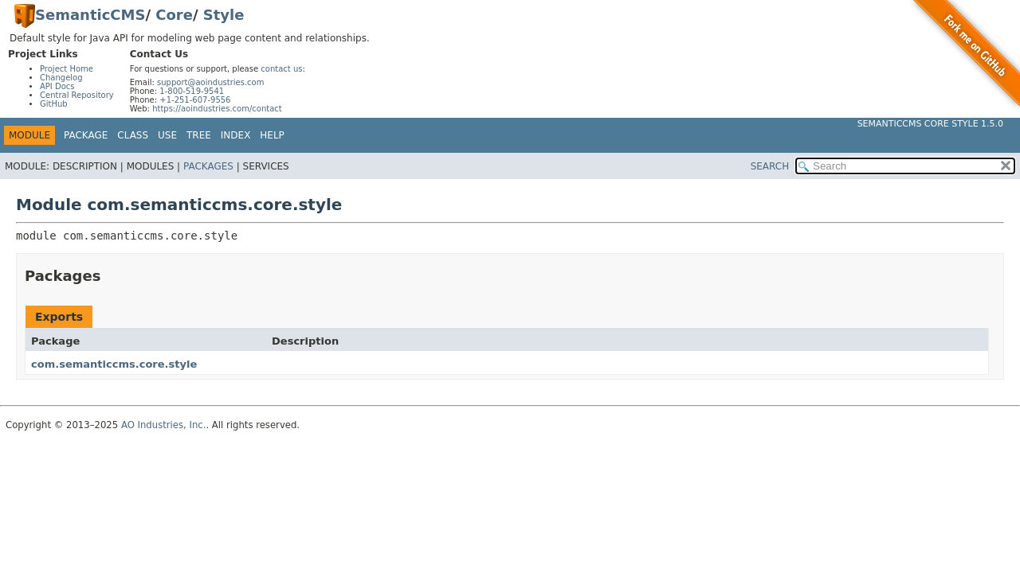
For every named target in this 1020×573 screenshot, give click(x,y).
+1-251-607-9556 (194, 100)
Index (236, 135)
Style (224, 14)
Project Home (66, 68)
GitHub (54, 103)
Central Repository (77, 95)
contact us (281, 68)
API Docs (57, 86)
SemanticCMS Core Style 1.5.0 (930, 124)
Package (86, 135)
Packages (208, 166)
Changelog (61, 77)
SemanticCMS (90, 14)
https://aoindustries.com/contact (217, 108)
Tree (198, 135)
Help (272, 135)
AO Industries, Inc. (163, 425)
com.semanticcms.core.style (114, 364)
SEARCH (770, 166)
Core (174, 14)
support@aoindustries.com (210, 82)
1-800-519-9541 (191, 91)
